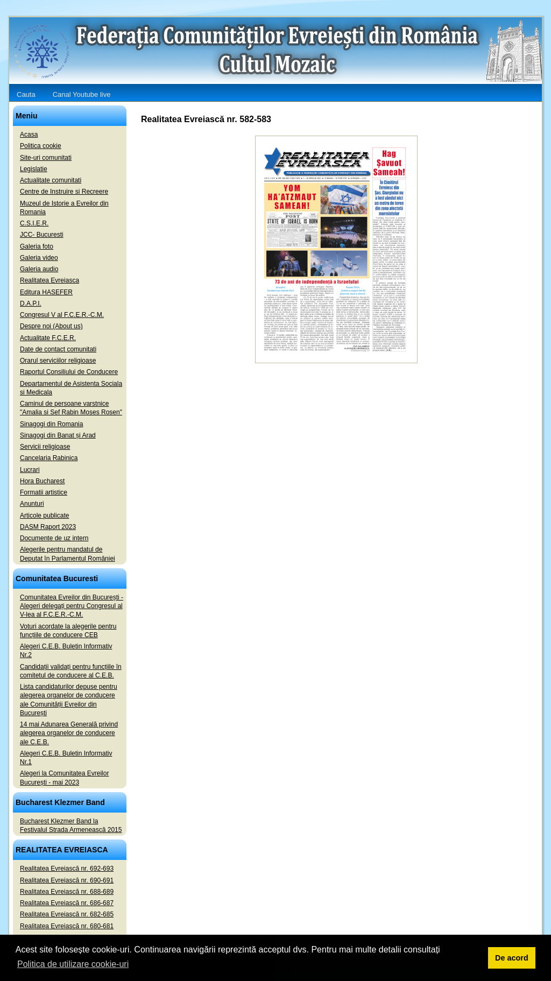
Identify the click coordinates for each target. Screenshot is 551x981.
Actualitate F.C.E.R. (48, 338)
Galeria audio (39, 269)
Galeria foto (36, 246)
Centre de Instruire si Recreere (64, 191)
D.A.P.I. (30, 303)
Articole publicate (44, 515)
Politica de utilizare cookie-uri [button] (73, 964)
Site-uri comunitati (46, 157)
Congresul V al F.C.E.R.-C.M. (62, 315)
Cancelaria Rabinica (48, 458)
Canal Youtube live (82, 94)
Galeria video (39, 258)
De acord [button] (511, 958)
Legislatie (33, 169)
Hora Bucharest (42, 481)
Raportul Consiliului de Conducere (69, 372)
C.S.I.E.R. (34, 223)
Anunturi (32, 503)
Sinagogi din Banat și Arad (58, 435)
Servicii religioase (45, 446)
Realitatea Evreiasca (49, 280)
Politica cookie (40, 146)
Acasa (29, 134)
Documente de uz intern (54, 538)
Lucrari (30, 470)
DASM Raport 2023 (48, 527)
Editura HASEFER (46, 292)
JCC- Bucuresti (41, 234)
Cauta (26, 94)
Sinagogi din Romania (51, 424)
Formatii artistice (43, 492)
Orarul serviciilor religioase (58, 360)
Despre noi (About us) (51, 326)
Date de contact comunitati (58, 349)
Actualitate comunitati (50, 180)
